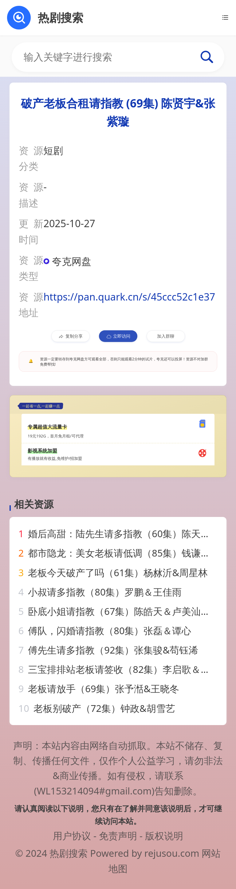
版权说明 (164, 835)
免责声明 (118, 835)
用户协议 (72, 835)
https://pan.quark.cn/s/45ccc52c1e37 (129, 296)
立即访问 (118, 336)
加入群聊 (165, 336)
